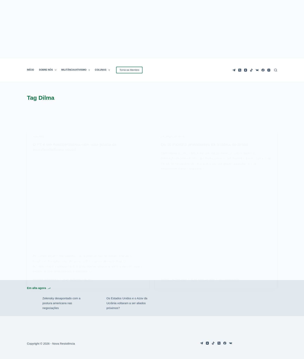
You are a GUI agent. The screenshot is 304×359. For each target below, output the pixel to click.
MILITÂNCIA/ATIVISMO (76, 70)
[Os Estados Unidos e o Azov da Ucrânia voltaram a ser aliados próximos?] (97, 303)
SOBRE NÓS (48, 70)
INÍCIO (30, 69)
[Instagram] (268, 70)
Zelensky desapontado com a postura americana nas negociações (61, 303)
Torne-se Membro (129, 69)
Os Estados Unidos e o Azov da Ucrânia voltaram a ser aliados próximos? (126, 303)
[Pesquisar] (275, 70)
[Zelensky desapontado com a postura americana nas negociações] (33, 303)
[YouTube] (245, 70)
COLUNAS (103, 70)
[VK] (257, 70)
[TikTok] (251, 70)
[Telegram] (233, 70)
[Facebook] (263, 70)
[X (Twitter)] (239, 70)
